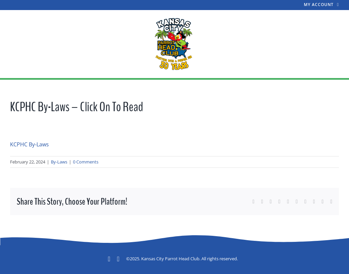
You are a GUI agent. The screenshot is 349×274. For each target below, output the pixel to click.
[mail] (118, 259)
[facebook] (109, 259)
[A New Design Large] (174, 19)
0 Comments (85, 162)
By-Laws (59, 162)
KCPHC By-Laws (29, 144)
